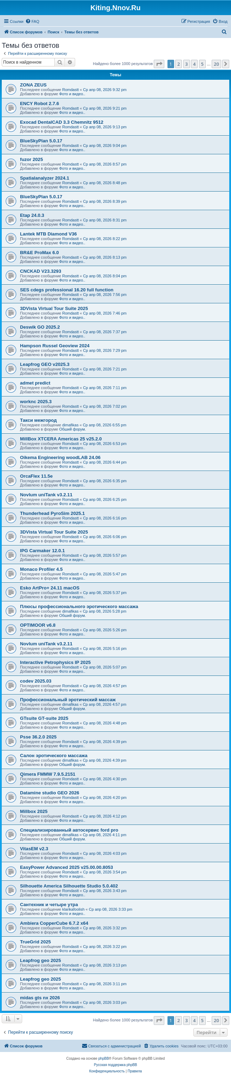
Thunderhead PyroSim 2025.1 (52, 513)
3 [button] (186, 64)
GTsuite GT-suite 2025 (44, 718)
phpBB (103, 1058)
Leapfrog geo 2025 (40, 960)
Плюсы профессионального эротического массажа (79, 606)
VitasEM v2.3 (34, 848)
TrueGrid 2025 (35, 941)
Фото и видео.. (72, 94)
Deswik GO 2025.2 (40, 327)
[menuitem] (32, 21)
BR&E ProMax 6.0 (39, 252)
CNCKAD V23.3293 (40, 271)
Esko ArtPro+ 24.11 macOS (49, 587)
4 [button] (194, 64)
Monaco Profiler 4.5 (41, 569)
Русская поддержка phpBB (115, 1065)
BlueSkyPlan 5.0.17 (41, 140)
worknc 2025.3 (36, 401)
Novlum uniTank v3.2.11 (46, 494)
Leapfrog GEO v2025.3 (45, 364)
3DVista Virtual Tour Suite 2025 (54, 308)
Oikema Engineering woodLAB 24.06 (60, 457)
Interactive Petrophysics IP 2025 (55, 662)
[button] (159, 64)
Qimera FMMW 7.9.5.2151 (47, 774)
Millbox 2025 (33, 811)
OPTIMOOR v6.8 (37, 625)
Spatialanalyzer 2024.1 (44, 178)
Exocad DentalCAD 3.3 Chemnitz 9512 (61, 122)
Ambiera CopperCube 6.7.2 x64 (54, 923)
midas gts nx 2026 (40, 997)
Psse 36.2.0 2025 (38, 737)
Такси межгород (38, 420)
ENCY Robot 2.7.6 (39, 103)
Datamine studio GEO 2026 (49, 792)
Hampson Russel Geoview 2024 (55, 345)
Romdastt (70, 90)
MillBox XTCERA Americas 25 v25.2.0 (61, 438)
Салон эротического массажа (53, 755)
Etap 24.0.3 (32, 215)
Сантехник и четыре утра (49, 904)
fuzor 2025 (31, 159)
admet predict (35, 383)
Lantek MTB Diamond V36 (48, 234)
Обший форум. (72, 429)
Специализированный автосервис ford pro (69, 830)
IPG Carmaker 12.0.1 (42, 550)
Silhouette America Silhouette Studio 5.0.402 (69, 886)
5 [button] (202, 64)
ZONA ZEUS (33, 85)
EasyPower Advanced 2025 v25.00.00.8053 (66, 867)
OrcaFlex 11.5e (36, 476)
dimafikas (70, 425)
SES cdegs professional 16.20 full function (66, 289)
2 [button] (178, 64)
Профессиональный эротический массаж (68, 699)
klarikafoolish (73, 909)
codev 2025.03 (35, 681)
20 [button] (216, 64)
